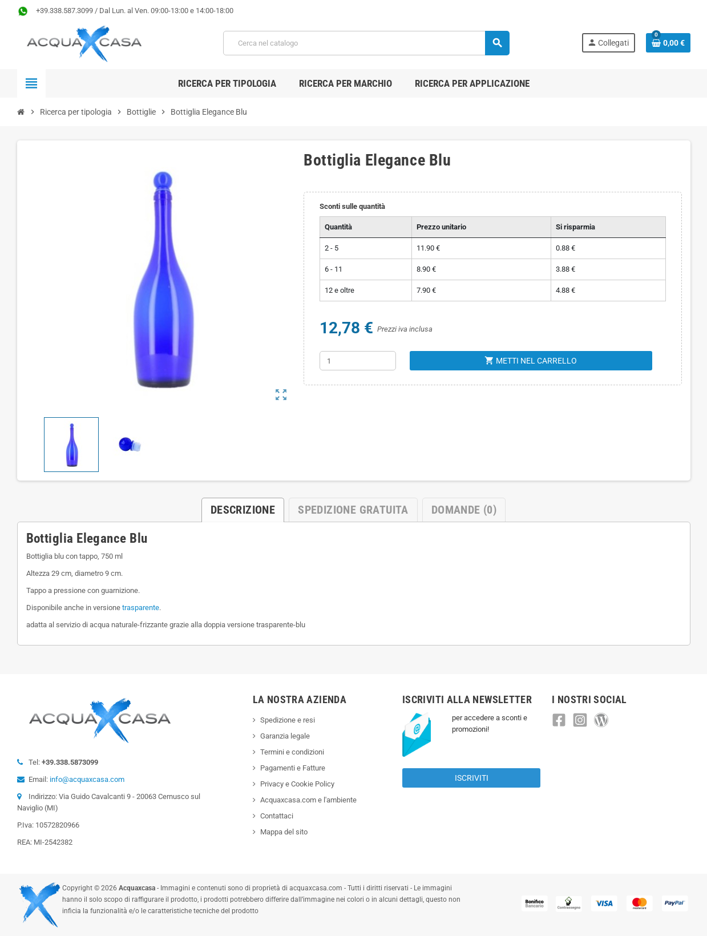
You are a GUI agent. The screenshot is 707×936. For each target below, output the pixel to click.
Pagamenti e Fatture (292, 768)
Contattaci (276, 816)
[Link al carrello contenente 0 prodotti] (668, 43)
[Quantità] (358, 360)
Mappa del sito (284, 832)
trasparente (140, 607)
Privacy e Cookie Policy (297, 784)
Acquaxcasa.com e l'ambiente (308, 800)
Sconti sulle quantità (352, 206)
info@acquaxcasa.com (87, 779)
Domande (463, 510)
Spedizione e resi (287, 720)
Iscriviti (471, 777)
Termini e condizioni (292, 752)
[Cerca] (366, 43)
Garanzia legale (285, 736)
